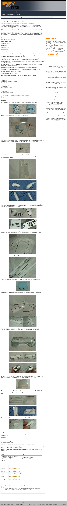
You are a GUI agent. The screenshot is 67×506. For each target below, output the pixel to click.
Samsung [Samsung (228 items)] (49, 50)
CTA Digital (7, 43)
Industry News (39, 12)
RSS (25, 502)
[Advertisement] (23, 496)
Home (2, 12)
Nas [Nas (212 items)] (47, 47)
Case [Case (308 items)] (55, 42)
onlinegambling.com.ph (50, 71)
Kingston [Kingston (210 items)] (56, 45)
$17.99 (5, 45)
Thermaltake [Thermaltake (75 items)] (57, 51)
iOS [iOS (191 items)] (60, 44)
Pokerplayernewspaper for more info (56, 104)
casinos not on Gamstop (56, 110)
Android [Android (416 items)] (54, 41)
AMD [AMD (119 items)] (50, 41)
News (53, 12)
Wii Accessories (21, 23)
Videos (18, 14)
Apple (7, 12)
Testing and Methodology (17, 17)
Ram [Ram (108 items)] (49, 48)
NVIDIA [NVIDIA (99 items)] (57, 46)
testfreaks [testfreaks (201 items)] (51, 51)
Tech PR (3, 14)
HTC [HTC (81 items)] (55, 44)
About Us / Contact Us (5, 17)
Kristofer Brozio (31, 23)
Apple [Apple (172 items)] (60, 41)
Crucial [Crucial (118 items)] (61, 42)
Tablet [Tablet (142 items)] (47, 51)
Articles (13, 12)
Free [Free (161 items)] (65, 42)
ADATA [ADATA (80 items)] (47, 41)
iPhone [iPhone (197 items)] (48, 45)
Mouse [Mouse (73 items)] (62, 45)
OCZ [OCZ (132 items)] (60, 46)
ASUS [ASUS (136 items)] (64, 41)
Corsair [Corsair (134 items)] (58, 42)
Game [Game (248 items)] (48, 44)
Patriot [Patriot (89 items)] (63, 46)
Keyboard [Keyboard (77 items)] (51, 45)
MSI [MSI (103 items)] (64, 45)
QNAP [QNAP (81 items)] (47, 48)
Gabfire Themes (63, 504)
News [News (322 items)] (50, 47)
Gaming (31, 12)
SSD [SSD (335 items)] (59, 50)
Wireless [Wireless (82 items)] (62, 51)
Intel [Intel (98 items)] (57, 44)
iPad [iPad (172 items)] (62, 44)
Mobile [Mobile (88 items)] (60, 45)
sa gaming (56, 96)
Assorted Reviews (22, 12)
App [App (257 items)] (58, 41)
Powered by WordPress (49, 504)
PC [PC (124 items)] (65, 46)
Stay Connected (27, 17)
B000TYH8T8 (6, 47)
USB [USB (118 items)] (60, 51)
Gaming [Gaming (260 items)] (52, 44)
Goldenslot (56, 92)
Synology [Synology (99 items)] (63, 50)
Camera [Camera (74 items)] (51, 42)
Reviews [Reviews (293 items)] (60, 48)
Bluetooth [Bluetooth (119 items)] (48, 42)
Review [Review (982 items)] (54, 48)
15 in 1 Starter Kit (11, 39)
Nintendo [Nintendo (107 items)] (54, 46)
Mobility (47, 12)
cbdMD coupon (56, 62)
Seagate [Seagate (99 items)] (53, 50)
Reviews (58, 12)
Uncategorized (11, 14)
